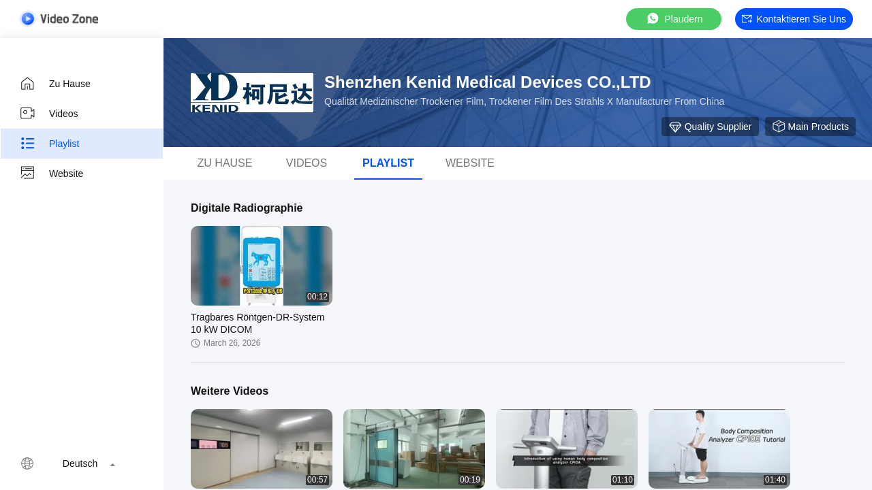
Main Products (810, 126)
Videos (48, 113)
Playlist (49, 143)
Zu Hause (55, 84)
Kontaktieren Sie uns (794, 19)
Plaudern (673, 19)
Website (51, 173)
